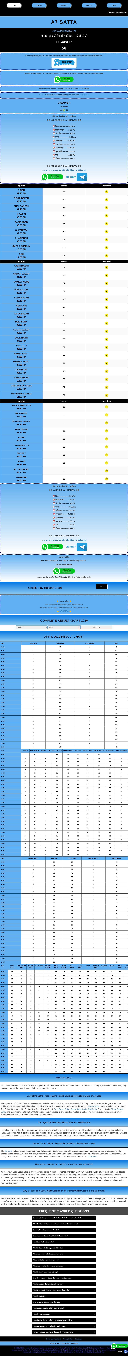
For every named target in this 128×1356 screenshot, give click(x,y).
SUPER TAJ (21, 230)
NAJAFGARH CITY (21, 405)
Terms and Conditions (53, 1339)
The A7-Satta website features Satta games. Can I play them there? (55, 1224)
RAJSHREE (21, 413)
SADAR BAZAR (21, 274)
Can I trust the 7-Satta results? (43, 1242)
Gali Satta (92, 1109)
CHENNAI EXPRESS (21, 385)
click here (92, 1156)
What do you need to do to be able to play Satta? (49, 1326)
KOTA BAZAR (21, 469)
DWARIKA (21, 477)
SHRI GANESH (21, 206)
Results (96, 627)
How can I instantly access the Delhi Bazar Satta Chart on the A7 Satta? (57, 1218)
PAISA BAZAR (21, 313)
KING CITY (21, 345)
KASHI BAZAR (21, 266)
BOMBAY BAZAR (21, 421)
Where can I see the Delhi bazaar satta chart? (48, 1266)
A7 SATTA (64, 22)
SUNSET (21, 453)
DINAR (21, 190)
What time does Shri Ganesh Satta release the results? (51, 1290)
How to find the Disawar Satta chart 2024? (47, 1302)
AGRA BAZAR (21, 297)
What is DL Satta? (39, 1296)
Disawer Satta (93, 1106)
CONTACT (89, 5)
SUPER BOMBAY (21, 246)
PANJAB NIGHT (21, 361)
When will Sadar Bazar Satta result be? (46, 1260)
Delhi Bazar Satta (62, 1109)
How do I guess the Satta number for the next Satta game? (52, 1278)
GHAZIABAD (21, 238)
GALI (21, 254)
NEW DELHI (21, 429)
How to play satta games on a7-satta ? (46, 1230)
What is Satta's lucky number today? (45, 1272)
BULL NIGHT (21, 337)
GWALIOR (21, 305)
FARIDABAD (21, 222)
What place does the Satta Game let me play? (48, 1284)
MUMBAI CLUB (21, 282)
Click (101, 586)
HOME (14, 5)
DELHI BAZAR (21, 198)
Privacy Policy (67, 1339)
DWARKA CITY (21, 445)
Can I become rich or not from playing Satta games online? (53, 1320)
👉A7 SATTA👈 (64, 611)
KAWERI (21, 214)
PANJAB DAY (21, 289)
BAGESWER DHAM (21, 393)
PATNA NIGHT (21, 353)
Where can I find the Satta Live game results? (48, 1254)
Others (64, 5)
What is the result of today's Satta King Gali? (48, 1248)
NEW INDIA (21, 369)
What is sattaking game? (41, 1314)
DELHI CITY (21, 321)
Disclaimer (78, 1339)
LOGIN (114, 5)
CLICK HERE (84, 95)
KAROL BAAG (21, 377)
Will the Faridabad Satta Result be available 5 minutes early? (53, 1332)
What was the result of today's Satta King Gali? (49, 1308)
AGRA (21, 437)
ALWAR (21, 461)
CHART (39, 5)
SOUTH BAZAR (21, 329)
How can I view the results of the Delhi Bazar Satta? (50, 1236)
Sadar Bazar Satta (79, 1109)
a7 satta (8, 1151)
